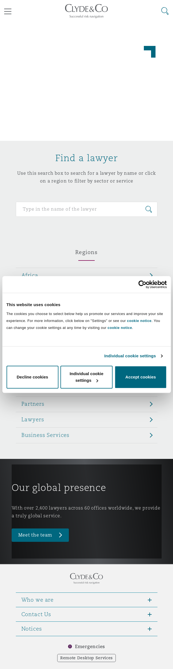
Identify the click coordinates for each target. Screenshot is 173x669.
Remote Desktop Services (86, 657)
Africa (29, 275)
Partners (32, 403)
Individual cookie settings (130, 355)
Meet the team (35, 535)
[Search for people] (86, 209)
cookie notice (139, 321)
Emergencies (90, 647)
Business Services (45, 435)
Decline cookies (32, 377)
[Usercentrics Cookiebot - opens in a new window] (142, 284)
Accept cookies (140, 377)
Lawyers (32, 419)
